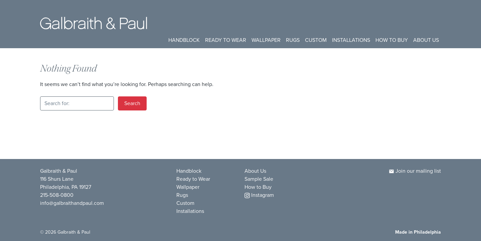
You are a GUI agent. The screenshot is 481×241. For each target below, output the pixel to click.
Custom (316, 40)
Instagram (259, 195)
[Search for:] (77, 103)
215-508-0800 (56, 195)
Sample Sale (259, 179)
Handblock (184, 40)
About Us (426, 40)
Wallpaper (266, 40)
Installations (351, 40)
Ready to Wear (225, 40)
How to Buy (391, 40)
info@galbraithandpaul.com (72, 203)
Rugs (293, 40)
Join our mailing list (415, 171)
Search (132, 103)
